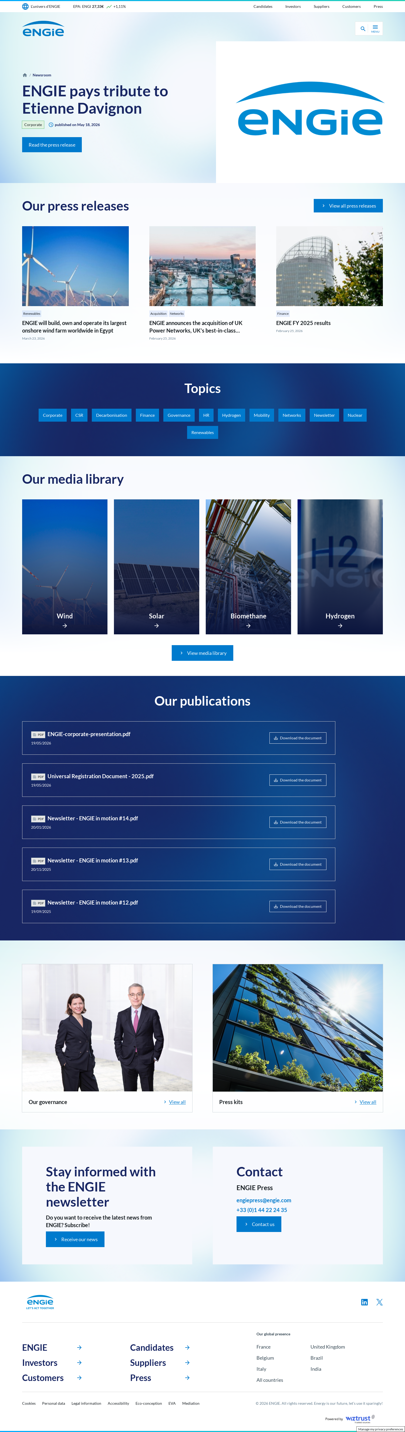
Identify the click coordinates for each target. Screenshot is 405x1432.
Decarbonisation (111, 415)
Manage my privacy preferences (380, 1429)
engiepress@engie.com (264, 1200)
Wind (65, 616)
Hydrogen (231, 415)
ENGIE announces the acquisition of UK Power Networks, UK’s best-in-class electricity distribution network (195, 330)
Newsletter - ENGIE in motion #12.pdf (93, 902)
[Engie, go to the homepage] (40, 1302)
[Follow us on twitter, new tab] (379, 1302)
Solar (156, 616)
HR (206, 415)
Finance (283, 314)
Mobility (262, 415)
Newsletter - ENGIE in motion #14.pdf (93, 818)
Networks (177, 314)
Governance (179, 415)
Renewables (31, 314)
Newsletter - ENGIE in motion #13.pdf (93, 860)
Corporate (33, 124)
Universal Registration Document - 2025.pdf (101, 776)
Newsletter (324, 415)
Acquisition (158, 314)
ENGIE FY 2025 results (303, 323)
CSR (79, 415)
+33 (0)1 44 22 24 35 (262, 1210)
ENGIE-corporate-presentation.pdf (89, 734)
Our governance (48, 1102)
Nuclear (355, 415)
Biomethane (248, 616)
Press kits (231, 1102)
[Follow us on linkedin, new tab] (364, 1302)
